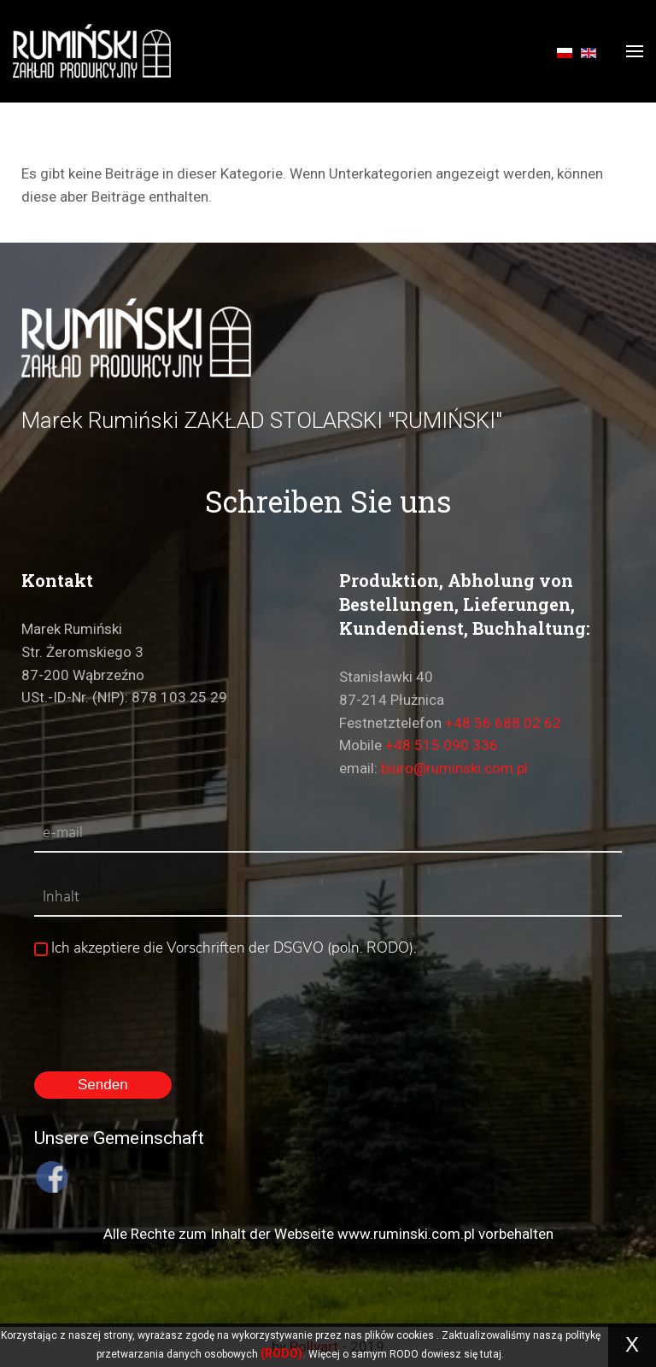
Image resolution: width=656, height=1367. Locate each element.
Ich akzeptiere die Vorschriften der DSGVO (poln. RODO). (225, 948)
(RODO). (283, 1353)
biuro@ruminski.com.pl (454, 768)
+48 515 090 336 (441, 745)
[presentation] (164, 1002)
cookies (415, 1335)
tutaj (490, 1354)
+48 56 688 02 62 (503, 722)
